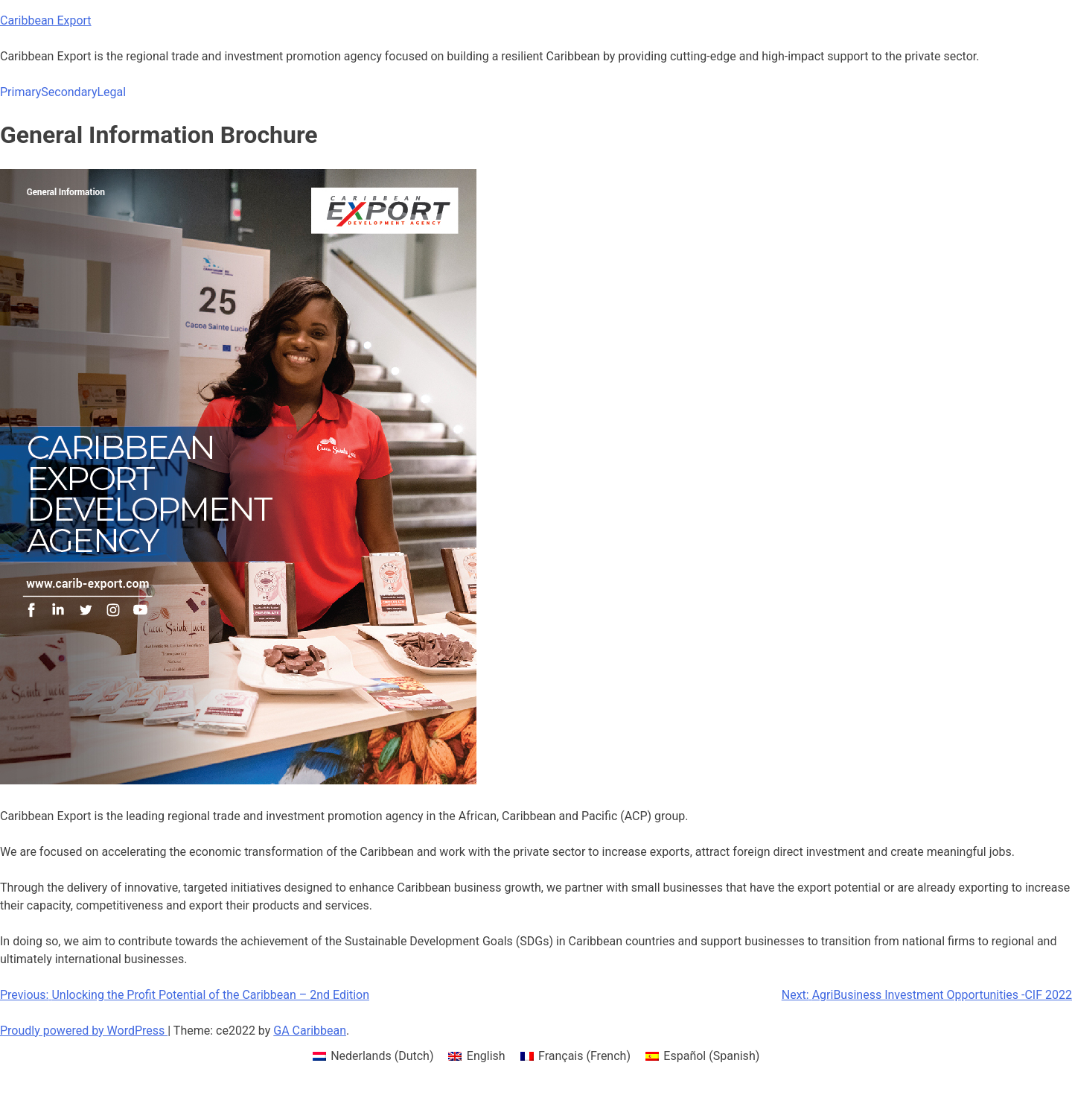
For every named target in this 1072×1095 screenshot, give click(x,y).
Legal (111, 92)
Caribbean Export (46, 20)
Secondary (69, 92)
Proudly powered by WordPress (84, 1030)
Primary (20, 92)
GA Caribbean (309, 1030)
